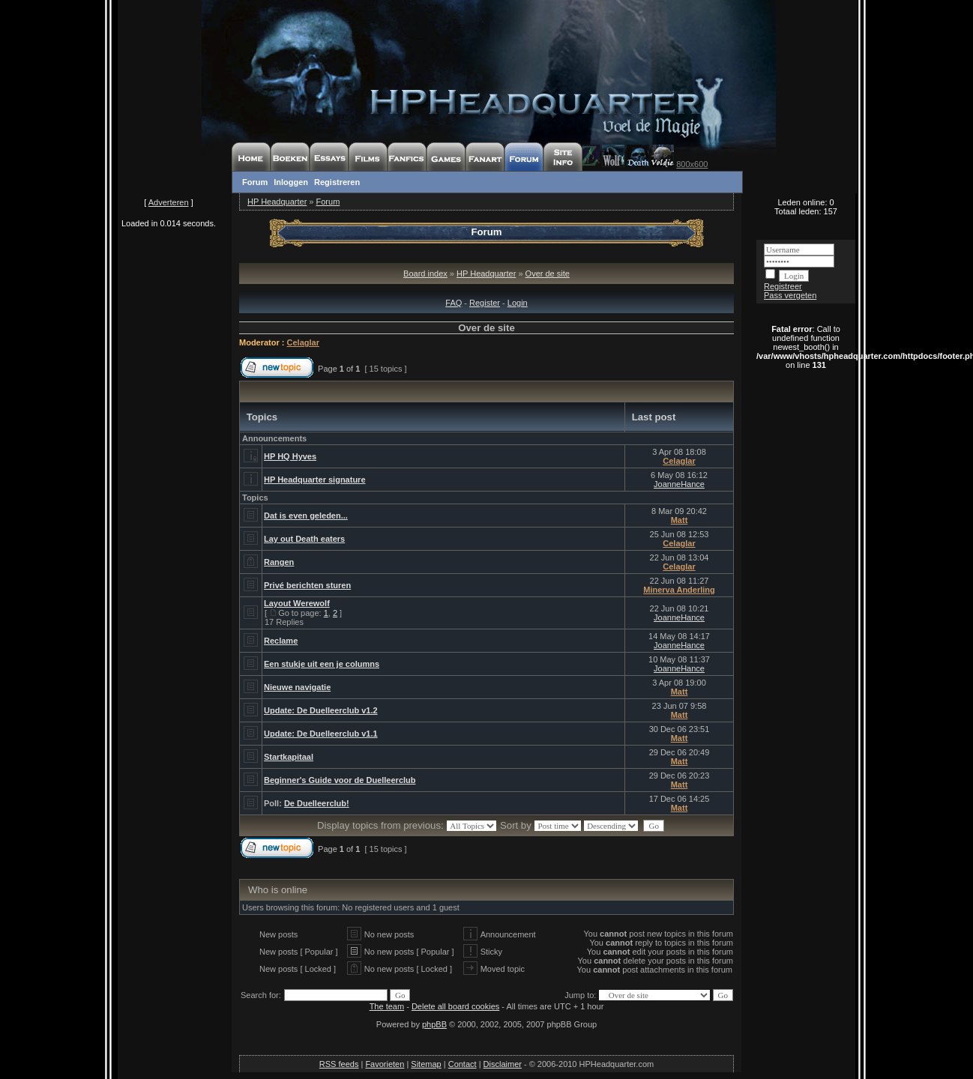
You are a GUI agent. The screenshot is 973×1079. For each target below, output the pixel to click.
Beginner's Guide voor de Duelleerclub (340, 780)
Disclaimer (503, 1064)
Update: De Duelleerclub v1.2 (321, 710)
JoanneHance (679, 484)
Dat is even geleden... (306, 515)
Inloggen (291, 182)
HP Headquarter (277, 201)
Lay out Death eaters (304, 538)
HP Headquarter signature (315, 479)
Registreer (783, 286)
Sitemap (426, 1064)
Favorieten (384, 1064)
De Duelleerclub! (316, 803)
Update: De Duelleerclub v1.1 (321, 733)
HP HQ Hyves (290, 456)
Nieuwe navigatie (297, 687)
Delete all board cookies (455, 1006)
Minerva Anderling (679, 589)
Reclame (281, 640)
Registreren (337, 182)
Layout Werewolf (297, 603)
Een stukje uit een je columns (321, 663)
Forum (255, 182)
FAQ (453, 302)
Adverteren (168, 202)
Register (484, 302)
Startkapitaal (288, 756)
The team (387, 1006)
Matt (679, 520)
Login (517, 302)
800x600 (692, 164)
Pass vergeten (790, 295)
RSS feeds (339, 1064)
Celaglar (303, 342)
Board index (425, 273)
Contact (462, 1064)
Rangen (279, 561)
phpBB (434, 1024)
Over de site (547, 273)
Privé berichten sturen (307, 585)
